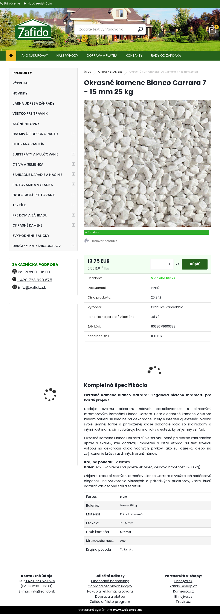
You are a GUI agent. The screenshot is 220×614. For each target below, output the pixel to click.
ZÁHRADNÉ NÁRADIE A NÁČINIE (37, 174)
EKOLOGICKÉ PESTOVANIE (33, 194)
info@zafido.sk (32, 287)
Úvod (87, 72)
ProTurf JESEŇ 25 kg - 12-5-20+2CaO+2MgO (53, 367)
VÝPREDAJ (21, 83)
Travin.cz (183, 601)
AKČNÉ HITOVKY (25, 123)
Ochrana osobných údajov (110, 586)
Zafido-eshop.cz (183, 586)
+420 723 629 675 (34, 280)
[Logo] (32, 29)
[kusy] (161, 264)
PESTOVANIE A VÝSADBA (32, 184)
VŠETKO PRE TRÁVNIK (30, 113)
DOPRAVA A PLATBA (102, 55)
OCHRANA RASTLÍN (28, 144)
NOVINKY (20, 93)
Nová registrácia (40, 3)
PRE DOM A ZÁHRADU (29, 215)
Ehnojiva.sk (183, 581)
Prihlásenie (12, 3)
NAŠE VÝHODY (67, 55)
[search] (140, 29)
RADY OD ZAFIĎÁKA (166, 55)
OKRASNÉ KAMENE (27, 225)
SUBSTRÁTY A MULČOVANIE (35, 154)
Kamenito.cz (183, 591)
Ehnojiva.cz (183, 596)
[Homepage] (11, 56)
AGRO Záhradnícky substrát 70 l (51, 417)
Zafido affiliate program (110, 601)
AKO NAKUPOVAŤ (34, 55)
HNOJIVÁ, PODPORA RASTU (35, 133)
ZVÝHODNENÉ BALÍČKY (30, 235)
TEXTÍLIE (19, 205)
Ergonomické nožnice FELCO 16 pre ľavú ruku (54, 325)
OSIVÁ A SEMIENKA (27, 164)
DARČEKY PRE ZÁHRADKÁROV (36, 245)
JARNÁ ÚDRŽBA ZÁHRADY (33, 103)
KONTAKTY (134, 55)
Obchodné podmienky (110, 581)
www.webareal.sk (127, 610)
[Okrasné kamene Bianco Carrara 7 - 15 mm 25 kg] (147, 163)
